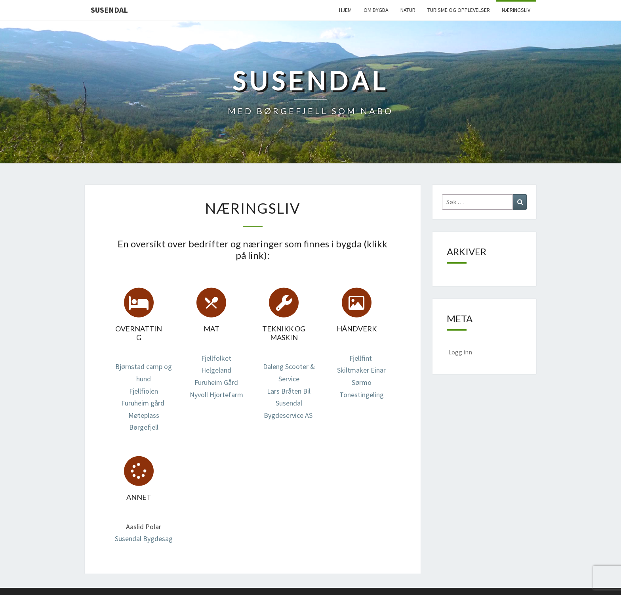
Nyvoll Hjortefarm (216, 394)
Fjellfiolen (143, 391)
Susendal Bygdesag (144, 538)
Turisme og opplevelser (458, 9)
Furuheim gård (142, 403)
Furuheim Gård (216, 382)
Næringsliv (516, 9)
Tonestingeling (361, 394)
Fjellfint (360, 358)
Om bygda (376, 9)
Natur (407, 9)
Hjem (345, 9)
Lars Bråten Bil (288, 391)
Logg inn (460, 352)
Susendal (109, 10)
